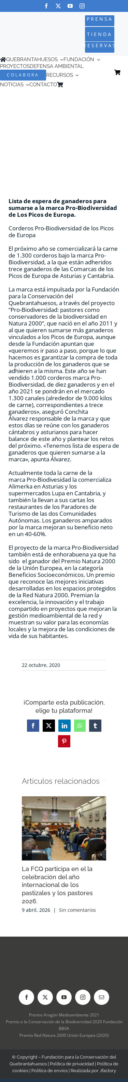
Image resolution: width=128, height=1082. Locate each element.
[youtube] (70, 5)
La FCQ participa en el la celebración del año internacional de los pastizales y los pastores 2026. (57, 885)
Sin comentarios (77, 910)
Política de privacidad (72, 1063)
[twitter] (58, 5)
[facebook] (46, 5)
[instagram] (82, 5)
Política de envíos (49, 1070)
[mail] (101, 997)
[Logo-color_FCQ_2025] (22, 29)
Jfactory (108, 1070)
